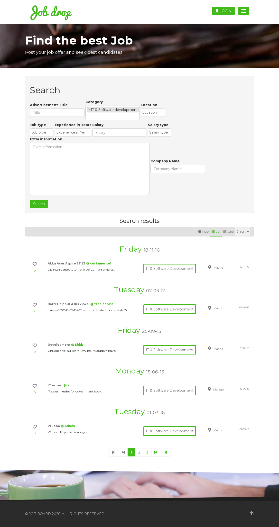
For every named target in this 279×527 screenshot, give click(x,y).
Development (59, 344)
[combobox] (112, 113)
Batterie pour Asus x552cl (69, 304)
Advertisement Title (49, 105)
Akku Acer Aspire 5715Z (67, 263)
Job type (38, 125)
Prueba (54, 426)
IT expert (56, 385)
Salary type (158, 125)
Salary (97, 125)
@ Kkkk (77, 344)
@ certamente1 (98, 263)
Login (223, 11)
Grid (228, 231)
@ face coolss (101, 304)
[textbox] (88, 116)
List (216, 231)
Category (94, 102)
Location (149, 105)
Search (39, 204)
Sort (243, 231)
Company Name (165, 161)
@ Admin (68, 426)
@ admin (71, 385)
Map (203, 231)
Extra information (46, 139)
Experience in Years (73, 125)
